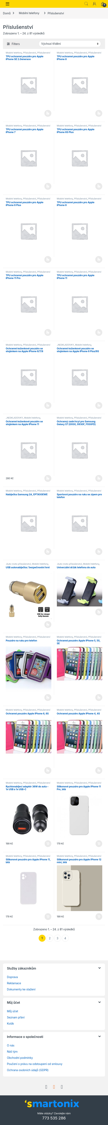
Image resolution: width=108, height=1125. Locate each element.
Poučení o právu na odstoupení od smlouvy (34, 1064)
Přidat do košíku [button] (48, 843)
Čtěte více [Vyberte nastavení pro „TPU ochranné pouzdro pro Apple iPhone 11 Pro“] (47, 332)
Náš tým (12, 1051)
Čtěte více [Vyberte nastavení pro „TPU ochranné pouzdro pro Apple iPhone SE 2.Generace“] (47, 113)
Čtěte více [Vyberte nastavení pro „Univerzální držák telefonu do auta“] (98, 612)
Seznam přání (16, 1017)
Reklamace (14, 983)
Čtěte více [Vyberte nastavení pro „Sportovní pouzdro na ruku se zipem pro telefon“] (98, 551)
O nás (10, 1045)
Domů (7, 13)
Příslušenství (29, 52)
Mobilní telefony (29, 13)
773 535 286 (54, 1118)
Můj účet (12, 1011)
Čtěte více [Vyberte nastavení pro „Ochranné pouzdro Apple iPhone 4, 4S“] (98, 770)
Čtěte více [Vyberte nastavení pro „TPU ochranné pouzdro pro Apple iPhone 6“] (98, 259)
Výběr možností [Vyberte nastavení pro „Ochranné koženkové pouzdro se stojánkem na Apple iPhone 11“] (47, 478)
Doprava (12, 977)
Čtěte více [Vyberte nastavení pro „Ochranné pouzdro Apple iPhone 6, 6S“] (47, 770)
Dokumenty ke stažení (21, 989)
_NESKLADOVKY (65, 344)
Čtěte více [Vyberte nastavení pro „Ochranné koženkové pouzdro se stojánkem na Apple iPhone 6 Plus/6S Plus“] (98, 405)
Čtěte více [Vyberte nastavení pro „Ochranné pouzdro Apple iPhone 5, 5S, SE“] (98, 697)
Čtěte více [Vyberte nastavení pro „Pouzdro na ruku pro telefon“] (47, 697)
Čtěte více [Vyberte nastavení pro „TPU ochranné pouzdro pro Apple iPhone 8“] (98, 113)
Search (86, 4)
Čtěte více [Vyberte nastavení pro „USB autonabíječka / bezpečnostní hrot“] (47, 624)
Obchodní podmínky (20, 1057)
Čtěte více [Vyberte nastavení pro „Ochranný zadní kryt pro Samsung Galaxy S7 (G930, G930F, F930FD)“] (98, 478)
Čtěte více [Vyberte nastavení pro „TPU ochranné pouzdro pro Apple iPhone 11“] (98, 332)
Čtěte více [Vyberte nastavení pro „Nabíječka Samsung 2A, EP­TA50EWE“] (47, 551)
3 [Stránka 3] (57, 938)
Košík (10, 1023)
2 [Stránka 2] (50, 938)
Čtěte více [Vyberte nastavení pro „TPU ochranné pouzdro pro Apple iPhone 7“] (47, 186)
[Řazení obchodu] (70, 43)
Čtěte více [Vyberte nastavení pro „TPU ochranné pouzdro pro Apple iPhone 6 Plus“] (47, 259)
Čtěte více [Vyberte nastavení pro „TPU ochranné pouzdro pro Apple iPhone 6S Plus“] (98, 186)
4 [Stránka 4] (65, 938)
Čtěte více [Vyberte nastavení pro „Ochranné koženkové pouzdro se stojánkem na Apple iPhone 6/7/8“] (47, 405)
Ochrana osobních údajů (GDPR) (28, 1070)
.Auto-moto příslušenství (18, 563)
